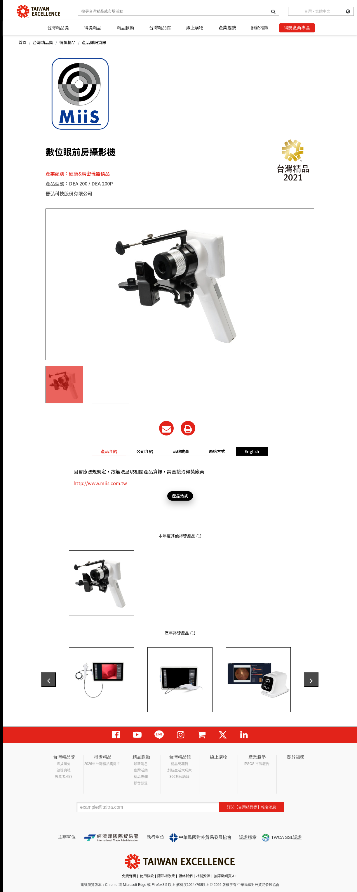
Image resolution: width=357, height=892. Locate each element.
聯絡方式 (217, 451)
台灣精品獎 (58, 27)
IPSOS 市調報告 (256, 764)
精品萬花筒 (179, 764)
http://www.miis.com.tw (100, 483)
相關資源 (203, 876)
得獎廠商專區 (297, 27)
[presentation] (48, 679)
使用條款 (147, 876)
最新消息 (141, 764)
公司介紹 (145, 451)
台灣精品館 (160, 27)
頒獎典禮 (64, 770)
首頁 (22, 42)
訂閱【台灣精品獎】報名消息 (251, 807)
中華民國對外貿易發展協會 (200, 837)
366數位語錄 (179, 776)
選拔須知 (64, 764)
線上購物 (194, 27)
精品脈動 (125, 27)
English (252, 451)
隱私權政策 (166, 876)
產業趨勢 (227, 27)
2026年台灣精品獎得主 (102, 764)
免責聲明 (129, 876)
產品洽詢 (180, 496)
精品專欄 (141, 776)
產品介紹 (109, 451)
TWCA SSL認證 (281, 837)
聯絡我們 (186, 876)
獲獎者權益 (63, 776)
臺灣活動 (141, 770)
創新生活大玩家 (179, 770)
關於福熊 (260, 27)
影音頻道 (141, 783)
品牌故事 (181, 451)
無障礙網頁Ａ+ (225, 876)
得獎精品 (92, 27)
